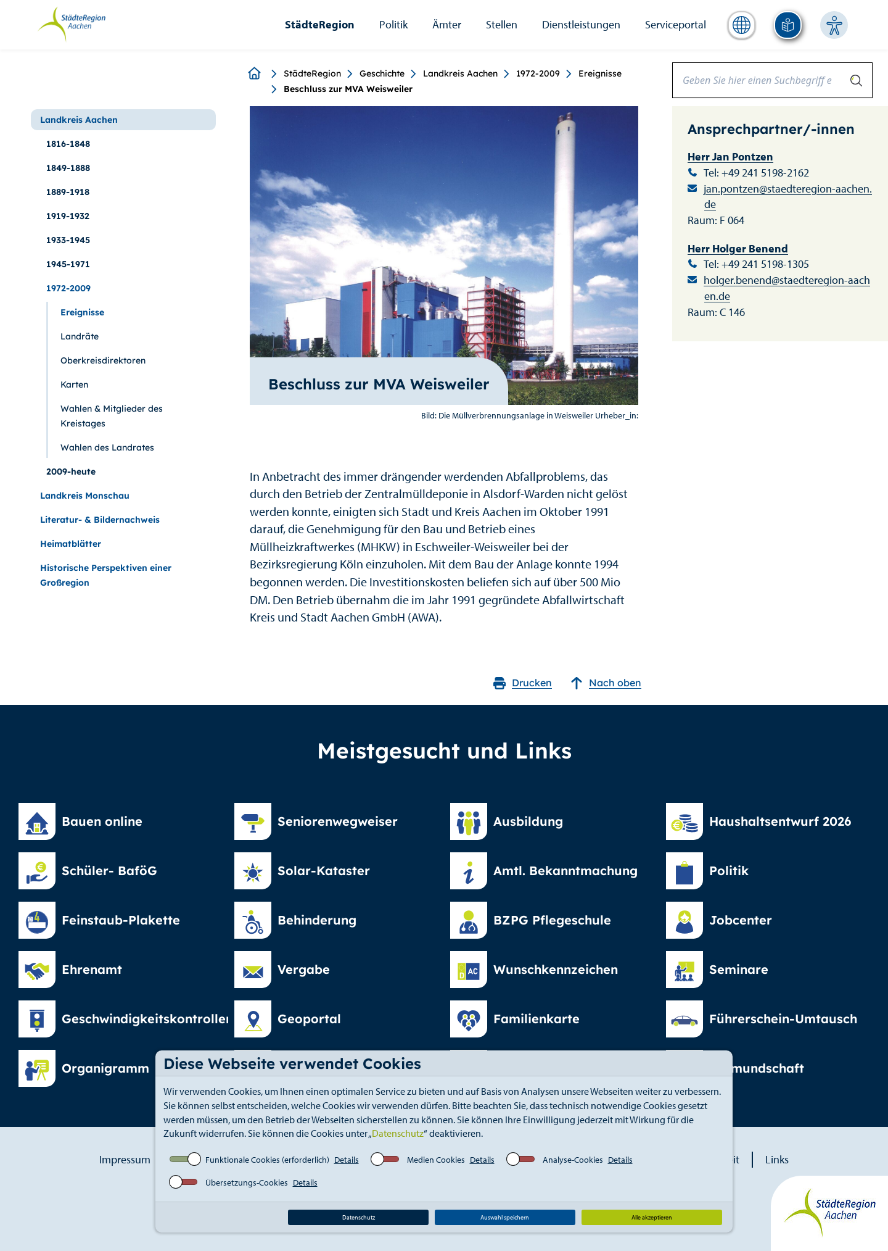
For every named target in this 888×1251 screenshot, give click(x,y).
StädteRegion (320, 24)
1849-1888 (68, 167)
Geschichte (382, 73)
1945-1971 (68, 264)
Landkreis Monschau (85, 495)
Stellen (501, 24)
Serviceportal (675, 24)
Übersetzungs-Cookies (246, 1182)
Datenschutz (398, 1133)
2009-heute (71, 471)
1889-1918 (67, 191)
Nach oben (605, 682)
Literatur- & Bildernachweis (100, 519)
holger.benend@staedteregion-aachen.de (787, 288)
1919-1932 (67, 216)
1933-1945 (68, 240)
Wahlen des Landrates (107, 447)
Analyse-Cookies (573, 1159)
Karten (74, 384)
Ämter (446, 24)
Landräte (79, 336)
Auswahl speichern (504, 1217)
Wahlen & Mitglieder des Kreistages (111, 416)
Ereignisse (600, 73)
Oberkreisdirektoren (103, 360)
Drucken (522, 682)
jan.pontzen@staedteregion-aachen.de (788, 196)
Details (346, 1159)
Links (777, 1159)
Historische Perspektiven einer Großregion (105, 575)
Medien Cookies (436, 1159)
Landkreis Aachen (460, 73)
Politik (393, 24)
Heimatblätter (70, 543)
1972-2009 (538, 73)
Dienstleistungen (581, 24)
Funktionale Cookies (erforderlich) (267, 1159)
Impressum (124, 1159)
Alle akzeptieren (651, 1217)
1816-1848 (68, 143)
